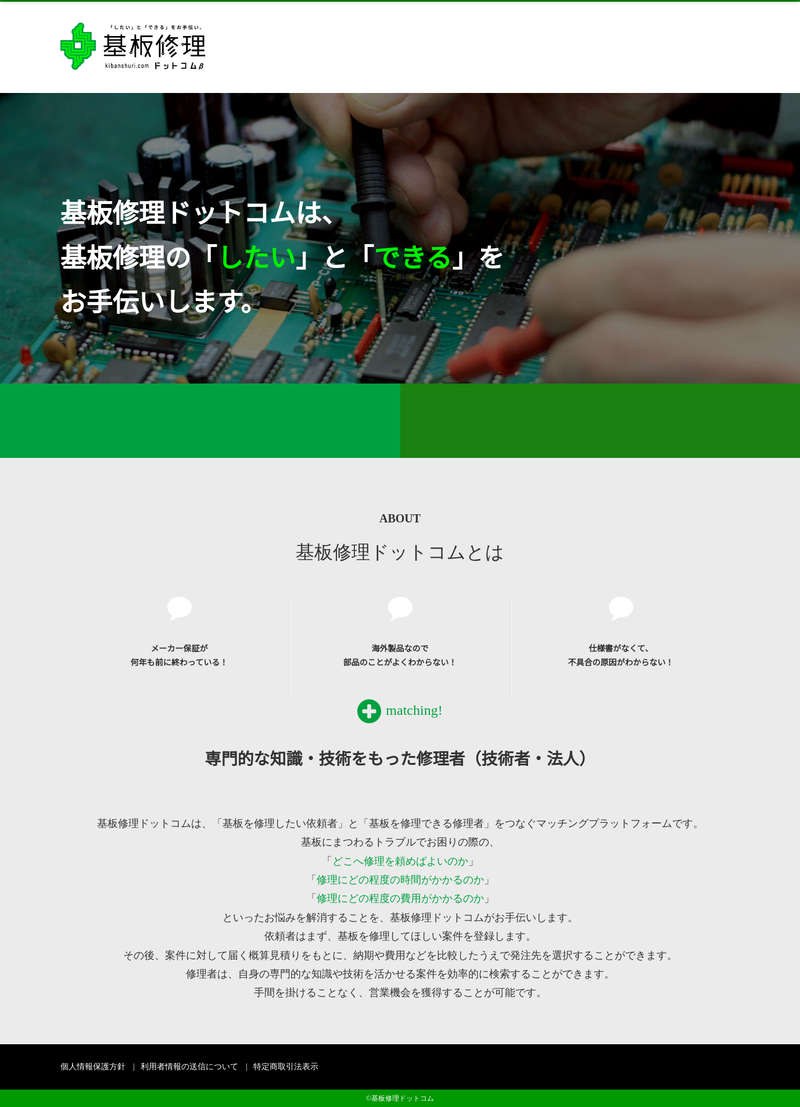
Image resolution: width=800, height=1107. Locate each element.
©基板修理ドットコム (400, 1098)
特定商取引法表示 (285, 1066)
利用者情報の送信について (189, 1066)
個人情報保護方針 (92, 1066)
